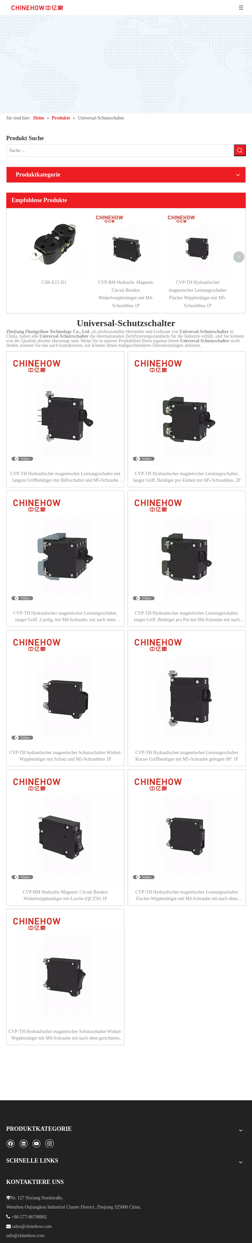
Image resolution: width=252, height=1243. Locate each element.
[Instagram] (49, 1143)
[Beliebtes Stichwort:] (240, 150)
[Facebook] (10, 1143)
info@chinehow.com (25, 1235)
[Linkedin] (23, 1143)
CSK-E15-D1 (53, 282)
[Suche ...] (120, 150)
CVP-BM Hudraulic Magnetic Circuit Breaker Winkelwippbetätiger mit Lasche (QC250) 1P (65, 895)
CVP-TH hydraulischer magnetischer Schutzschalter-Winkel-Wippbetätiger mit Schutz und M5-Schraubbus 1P (65, 756)
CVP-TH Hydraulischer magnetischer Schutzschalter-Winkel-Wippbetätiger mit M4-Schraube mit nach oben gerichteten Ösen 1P (65, 1035)
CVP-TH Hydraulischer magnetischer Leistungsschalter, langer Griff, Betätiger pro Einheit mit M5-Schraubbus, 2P (187, 477)
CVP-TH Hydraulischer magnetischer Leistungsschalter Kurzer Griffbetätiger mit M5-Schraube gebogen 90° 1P (186, 756)
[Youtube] (36, 1143)
